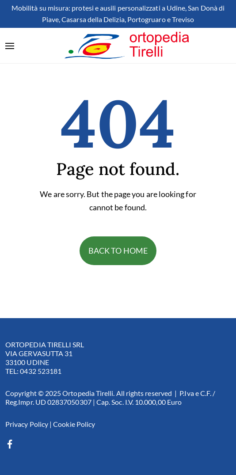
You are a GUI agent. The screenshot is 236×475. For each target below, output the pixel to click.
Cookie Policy (74, 424)
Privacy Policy (26, 424)
